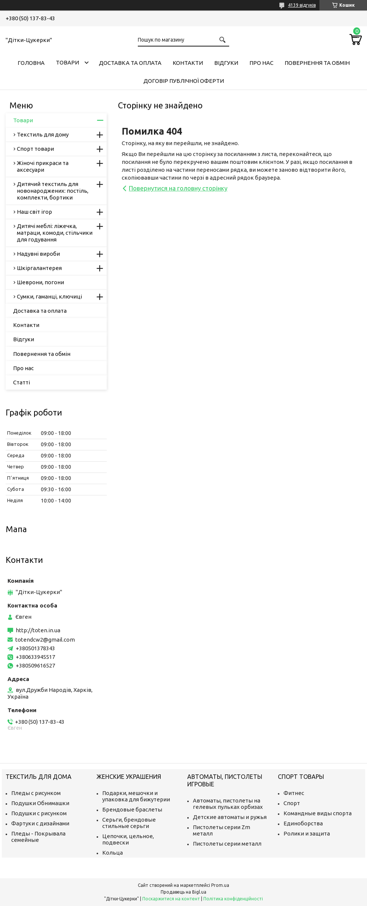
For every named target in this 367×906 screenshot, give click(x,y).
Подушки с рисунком (39, 813)
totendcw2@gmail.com (45, 639)
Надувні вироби (38, 253)
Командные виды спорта (317, 813)
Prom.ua (220, 885)
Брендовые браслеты (132, 809)
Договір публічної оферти (183, 81)
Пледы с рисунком (36, 793)
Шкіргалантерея (39, 268)
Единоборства (303, 823)
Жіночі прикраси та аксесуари (43, 166)
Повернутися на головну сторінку (178, 188)
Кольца (112, 852)
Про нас (261, 63)
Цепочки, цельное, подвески (128, 839)
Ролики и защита (306, 833)
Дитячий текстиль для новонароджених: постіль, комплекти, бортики (52, 191)
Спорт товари (35, 149)
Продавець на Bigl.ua (183, 892)
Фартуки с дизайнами (40, 823)
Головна (31, 63)
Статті (21, 382)
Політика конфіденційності (233, 898)
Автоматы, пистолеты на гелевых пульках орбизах (228, 803)
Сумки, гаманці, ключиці (49, 296)
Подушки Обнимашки (40, 803)
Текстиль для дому (43, 134)
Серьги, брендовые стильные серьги (129, 822)
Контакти (188, 63)
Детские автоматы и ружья (230, 817)
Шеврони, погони (40, 282)
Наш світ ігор (34, 211)
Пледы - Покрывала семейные (38, 836)
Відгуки (226, 63)
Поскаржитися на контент (171, 898)
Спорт (291, 803)
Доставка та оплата (130, 63)
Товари (67, 62)
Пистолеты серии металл (227, 843)
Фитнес (293, 793)
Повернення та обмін (317, 63)
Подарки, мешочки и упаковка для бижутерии (136, 796)
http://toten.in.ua (38, 630)
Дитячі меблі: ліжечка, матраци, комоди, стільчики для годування (54, 233)
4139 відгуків (302, 5)
